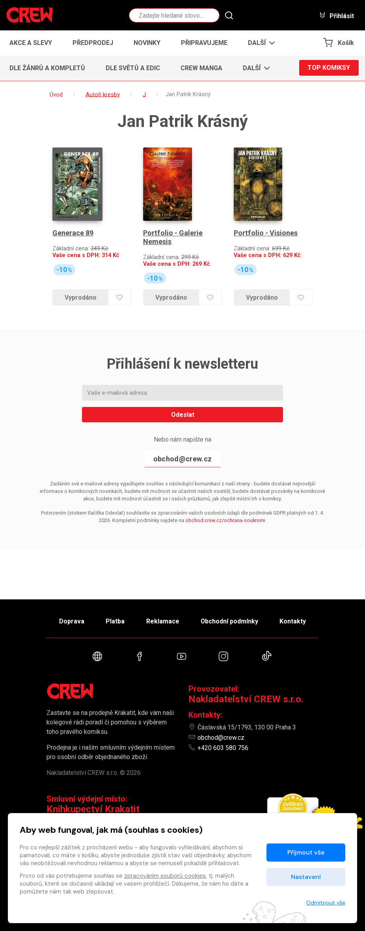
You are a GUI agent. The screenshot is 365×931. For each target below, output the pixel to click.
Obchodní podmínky (230, 621)
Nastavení (306, 877)
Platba (114, 621)
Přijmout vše (305, 852)
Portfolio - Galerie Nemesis (172, 236)
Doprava (71, 621)
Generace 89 (72, 232)
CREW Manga (201, 68)
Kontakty (293, 621)
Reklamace (162, 621)
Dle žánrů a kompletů (47, 68)
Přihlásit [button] (336, 15)
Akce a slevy (30, 43)
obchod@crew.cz (182, 457)
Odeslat (182, 413)
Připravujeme (204, 43)
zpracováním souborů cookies (165, 876)
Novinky (147, 43)
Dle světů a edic (133, 68)
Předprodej (93, 43)
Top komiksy (328, 68)
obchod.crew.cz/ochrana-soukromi (225, 519)
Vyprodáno (81, 296)
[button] (259, 43)
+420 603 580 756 (222, 748)
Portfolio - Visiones (265, 232)
